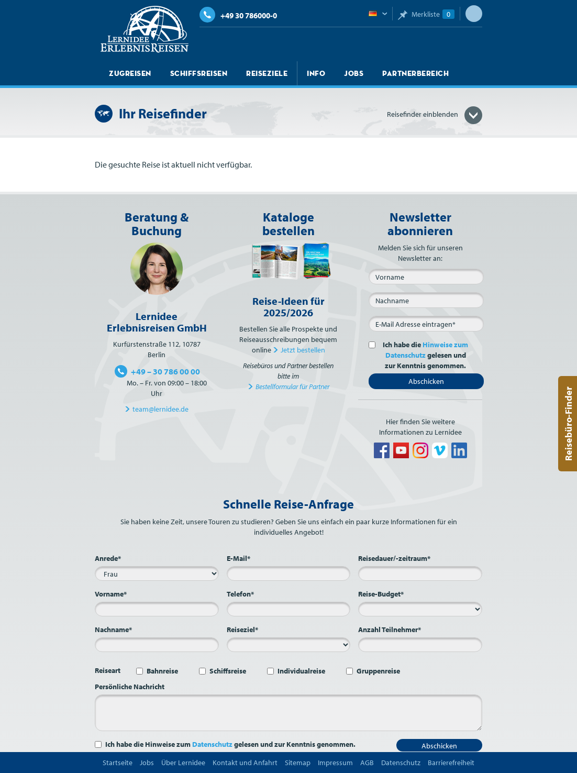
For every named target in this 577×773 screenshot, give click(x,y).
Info (316, 73)
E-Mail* (238, 558)
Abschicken (426, 381)
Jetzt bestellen (303, 350)
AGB (367, 762)
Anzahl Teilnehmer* (389, 629)
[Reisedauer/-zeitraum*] (420, 573)
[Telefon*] (289, 609)
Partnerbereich (415, 73)
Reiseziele (266, 73)
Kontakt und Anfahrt (245, 762)
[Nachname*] (157, 644)
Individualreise (301, 671)
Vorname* (111, 594)
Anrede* (108, 558)
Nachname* (113, 629)
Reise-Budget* (381, 594)
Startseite (117, 762)
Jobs (353, 73)
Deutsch (378, 14)
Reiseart (107, 670)
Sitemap (297, 762)
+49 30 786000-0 (238, 15)
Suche (473, 13)
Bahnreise (162, 671)
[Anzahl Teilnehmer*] (420, 644)
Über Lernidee (183, 762)
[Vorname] (426, 276)
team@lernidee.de (160, 409)
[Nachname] (426, 300)
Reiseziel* (242, 629)
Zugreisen (130, 73)
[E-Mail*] (426, 324)
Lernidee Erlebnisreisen (144, 29)
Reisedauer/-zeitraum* (394, 558)
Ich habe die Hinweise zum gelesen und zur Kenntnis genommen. (230, 744)
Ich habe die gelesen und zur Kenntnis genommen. (423, 355)
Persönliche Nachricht (129, 686)
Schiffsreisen (199, 73)
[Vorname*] (157, 609)
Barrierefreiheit (451, 762)
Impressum (335, 762)
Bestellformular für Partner (292, 386)
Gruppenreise (378, 671)
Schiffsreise (227, 671)
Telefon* (240, 594)
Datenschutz (212, 744)
